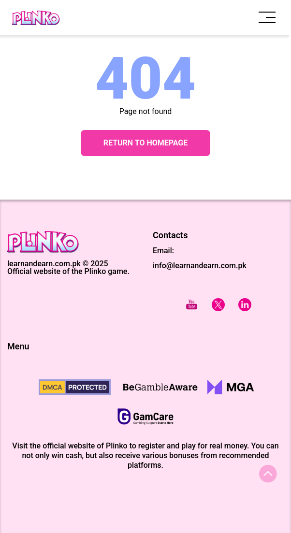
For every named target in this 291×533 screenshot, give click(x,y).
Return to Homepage (145, 142)
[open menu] (267, 17)
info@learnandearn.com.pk (200, 265)
